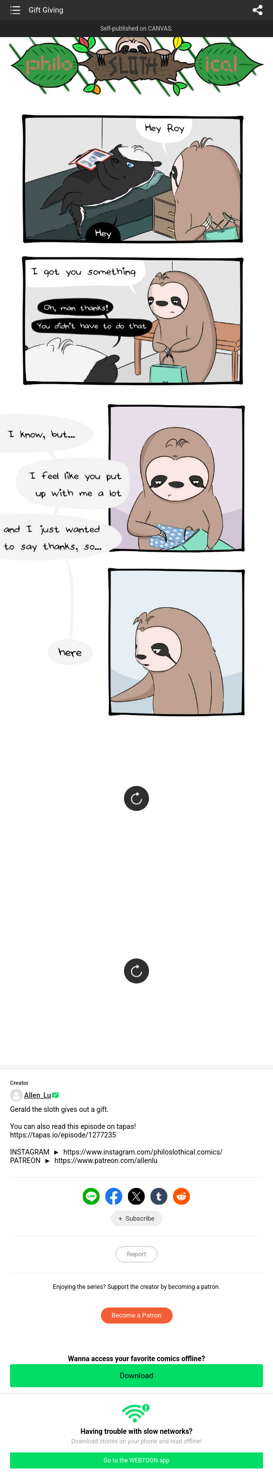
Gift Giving (46, 10)
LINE (91, 1196)
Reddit (181, 1196)
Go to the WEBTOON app (136, 1460)
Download (137, 1375)
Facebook (113, 1196)
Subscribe (139, 1218)
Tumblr (159, 1196)
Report (137, 1254)
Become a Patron (136, 1315)
